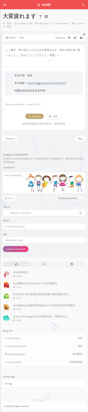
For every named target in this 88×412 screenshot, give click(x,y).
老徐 (9, 23)
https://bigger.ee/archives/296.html (46, 83)
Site (5, 234)
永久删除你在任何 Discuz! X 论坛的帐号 (35, 283)
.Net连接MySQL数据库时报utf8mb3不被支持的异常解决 (44, 305)
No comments (62, 23)
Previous (10, 138)
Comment (9, 167)
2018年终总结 (20, 272)
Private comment (67, 198)
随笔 (9, 26)
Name (7, 206)
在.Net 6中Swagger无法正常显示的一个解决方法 (40, 316)
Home (11, 37)
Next (80, 138)
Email (7, 220)
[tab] (16, 264)
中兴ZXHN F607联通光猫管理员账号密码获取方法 (40, 294)
